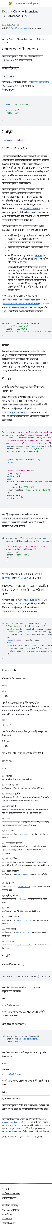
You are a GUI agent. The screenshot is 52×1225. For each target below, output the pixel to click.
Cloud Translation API (20, 28)
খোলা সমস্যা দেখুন (9, 1198)
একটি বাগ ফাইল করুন (11, 1193)
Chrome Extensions (25, 11)
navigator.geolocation (23, 945)
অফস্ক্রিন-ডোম (21, 578)
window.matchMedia (23, 932)
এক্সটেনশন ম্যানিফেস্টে (38, 82)
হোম (4, 39)
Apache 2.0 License (18, 1125)
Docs (5, 11)
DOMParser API (25, 834)
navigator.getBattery (23, 920)
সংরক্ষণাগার (7, 1218)
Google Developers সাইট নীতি (20, 1128)
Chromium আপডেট (10, 1210)
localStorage (21, 899)
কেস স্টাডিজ (7, 1214)
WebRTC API (21, 874)
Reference (13, 16)
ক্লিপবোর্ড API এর (24, 887)
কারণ (34, 351)
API (27, 16)
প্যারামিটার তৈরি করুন (13, 1074)
